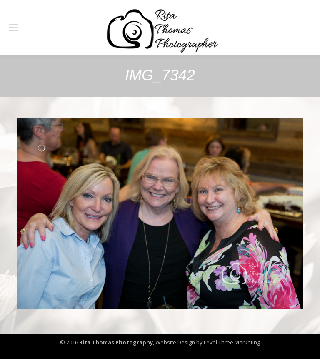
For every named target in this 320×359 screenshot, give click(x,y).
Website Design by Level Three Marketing (207, 342)
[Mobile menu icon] (13, 28)
